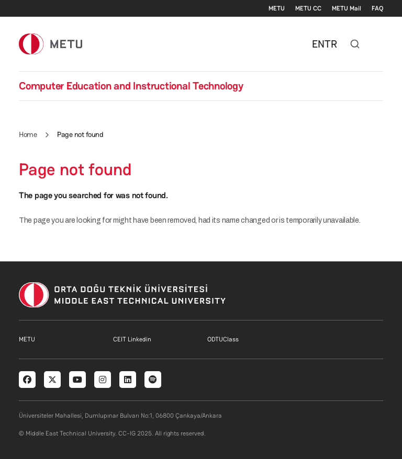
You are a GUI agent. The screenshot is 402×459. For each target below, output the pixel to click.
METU (277, 8)
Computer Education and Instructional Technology (131, 85)
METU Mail (346, 8)
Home (28, 134)
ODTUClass (223, 339)
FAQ (377, 8)
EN (318, 44)
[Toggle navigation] (378, 44)
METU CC (308, 8)
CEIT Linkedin (132, 339)
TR (331, 44)
